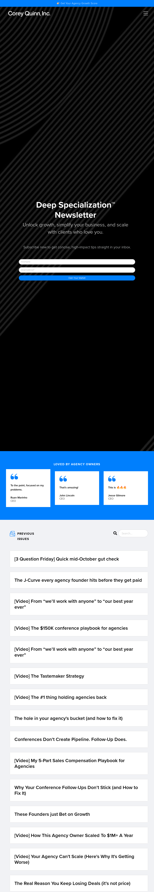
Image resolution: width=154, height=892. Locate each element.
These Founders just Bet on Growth (52, 814)
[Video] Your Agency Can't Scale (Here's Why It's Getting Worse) (74, 859)
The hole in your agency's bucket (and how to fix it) (68, 718)
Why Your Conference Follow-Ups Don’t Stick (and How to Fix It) (76, 790)
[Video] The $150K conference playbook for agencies (71, 628)
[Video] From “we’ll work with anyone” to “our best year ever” (73, 604)
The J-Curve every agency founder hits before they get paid (78, 580)
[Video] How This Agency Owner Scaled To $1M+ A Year (73, 835)
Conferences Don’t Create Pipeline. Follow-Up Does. (70, 739)
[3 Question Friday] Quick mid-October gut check (66, 559)
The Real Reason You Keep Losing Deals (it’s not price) (72, 883)
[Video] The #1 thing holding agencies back (60, 697)
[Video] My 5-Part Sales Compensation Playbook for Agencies (69, 763)
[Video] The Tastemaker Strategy (49, 676)
